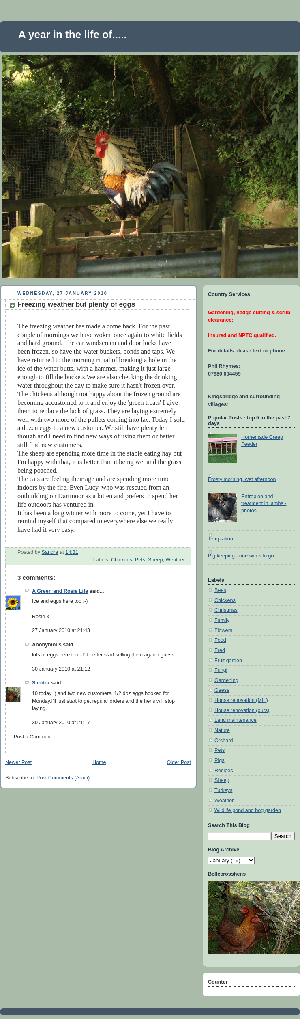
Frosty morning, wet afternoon (242, 479)
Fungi (220, 670)
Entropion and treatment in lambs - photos (263, 504)
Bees (220, 590)
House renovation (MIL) (241, 700)
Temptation (220, 539)
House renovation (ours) (241, 710)
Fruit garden (228, 660)
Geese (221, 690)
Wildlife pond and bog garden (247, 810)
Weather (175, 560)
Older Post (179, 762)
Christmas (226, 610)
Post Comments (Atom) (63, 778)
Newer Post (18, 762)
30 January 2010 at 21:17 (61, 722)
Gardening (226, 680)
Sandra (40, 683)
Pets (140, 560)
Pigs (219, 760)
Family (221, 620)
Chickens (121, 560)
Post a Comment (33, 737)
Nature (222, 730)
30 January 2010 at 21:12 (61, 669)
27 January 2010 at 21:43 (61, 630)
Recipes (223, 770)
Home (99, 762)
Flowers (223, 630)
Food (220, 640)
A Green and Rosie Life (60, 591)
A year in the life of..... (72, 34)
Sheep (155, 560)
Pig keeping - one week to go (241, 556)
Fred (219, 650)
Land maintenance (235, 720)
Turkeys (223, 790)
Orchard (223, 740)
